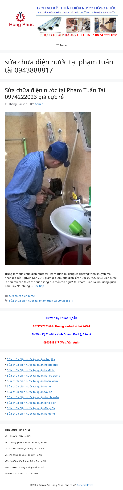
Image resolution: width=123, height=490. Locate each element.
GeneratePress (85, 484)
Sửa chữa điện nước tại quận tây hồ (29, 392)
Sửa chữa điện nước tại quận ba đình (31, 370)
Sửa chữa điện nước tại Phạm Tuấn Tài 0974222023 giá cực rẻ (55, 93)
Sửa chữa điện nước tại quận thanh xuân (33, 397)
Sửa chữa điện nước (22, 296)
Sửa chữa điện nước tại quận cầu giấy (31, 359)
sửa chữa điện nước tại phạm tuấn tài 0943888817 (41, 300)
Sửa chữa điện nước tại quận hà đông (31, 413)
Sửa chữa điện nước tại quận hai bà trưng (33, 375)
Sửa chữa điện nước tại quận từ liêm (30, 386)
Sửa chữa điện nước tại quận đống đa (31, 408)
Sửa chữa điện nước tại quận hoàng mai (33, 365)
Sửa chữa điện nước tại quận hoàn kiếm (33, 381)
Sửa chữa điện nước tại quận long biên (31, 403)
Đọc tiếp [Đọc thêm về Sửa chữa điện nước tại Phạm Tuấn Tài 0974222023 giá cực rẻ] (38, 286)
